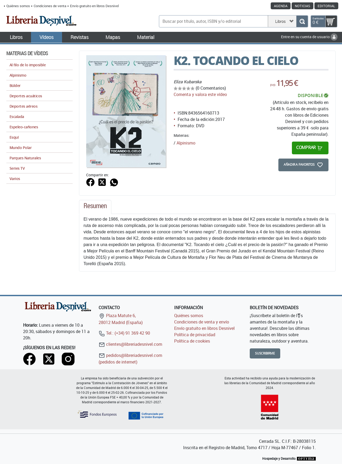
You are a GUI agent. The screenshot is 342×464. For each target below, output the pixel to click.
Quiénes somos (18, 5)
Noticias (302, 5)
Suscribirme (265, 353)
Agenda (280, 5)
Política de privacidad (194, 335)
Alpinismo (186, 143)
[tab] (95, 207)
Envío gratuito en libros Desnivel (94, 5)
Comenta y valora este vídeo (200, 94)
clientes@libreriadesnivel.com (130, 344)
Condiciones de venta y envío (201, 322)
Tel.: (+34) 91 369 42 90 (124, 333)
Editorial (326, 5)
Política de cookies (192, 341)
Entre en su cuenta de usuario (309, 36)
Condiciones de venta (50, 5)
